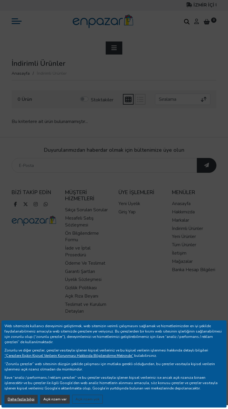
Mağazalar (182, 261)
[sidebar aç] (114, 48)
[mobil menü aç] (17, 21)
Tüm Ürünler (184, 245)
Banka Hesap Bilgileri (193, 270)
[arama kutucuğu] (186, 21)
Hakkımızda (183, 212)
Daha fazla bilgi (21, 399)
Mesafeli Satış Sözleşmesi (79, 221)
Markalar (180, 220)
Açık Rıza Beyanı (81, 296)
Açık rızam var (54, 399)
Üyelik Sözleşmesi (83, 279)
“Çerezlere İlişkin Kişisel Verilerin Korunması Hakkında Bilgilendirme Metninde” (68, 355)
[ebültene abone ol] (206, 165)
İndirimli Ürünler (187, 228)
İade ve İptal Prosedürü (78, 251)
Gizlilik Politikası (81, 288)
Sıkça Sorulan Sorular (86, 210)
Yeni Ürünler (184, 236)
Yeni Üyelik (129, 204)
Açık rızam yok (87, 399)
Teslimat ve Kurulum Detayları (85, 307)
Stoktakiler (102, 100)
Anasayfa (21, 73)
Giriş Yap (127, 212)
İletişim (179, 253)
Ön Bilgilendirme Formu (82, 236)
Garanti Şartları (80, 271)
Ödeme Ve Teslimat (85, 263)
